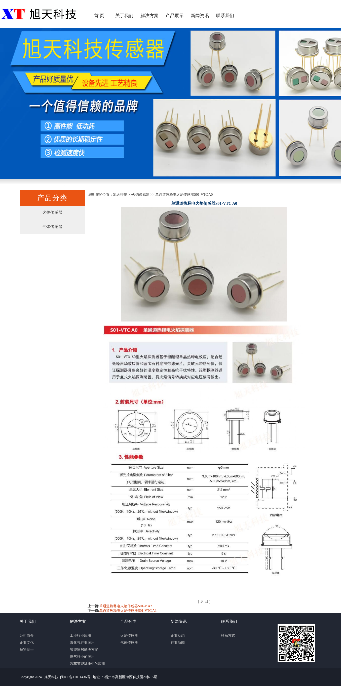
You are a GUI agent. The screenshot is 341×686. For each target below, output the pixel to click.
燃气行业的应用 (82, 657)
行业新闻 (178, 642)
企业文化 (27, 642)
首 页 (99, 15)
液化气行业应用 (82, 642)
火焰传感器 (52, 212)
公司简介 (27, 635)
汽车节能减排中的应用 (87, 664)
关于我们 (124, 15)
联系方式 (228, 635)
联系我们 (225, 15)
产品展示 (175, 15)
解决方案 (149, 15)
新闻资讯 (200, 15)
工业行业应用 (80, 635)
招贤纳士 (27, 650)
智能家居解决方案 (84, 650)
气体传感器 (52, 226)
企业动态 (178, 635)
